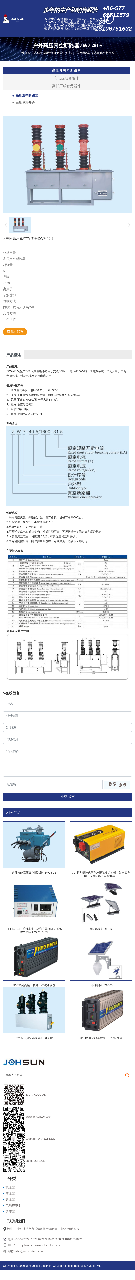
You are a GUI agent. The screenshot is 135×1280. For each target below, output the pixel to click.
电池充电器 (13, 1205)
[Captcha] (53, 784)
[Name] (67, 704)
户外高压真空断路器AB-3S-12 (34, 1038)
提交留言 (67, 797)
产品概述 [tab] (13, 355)
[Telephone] (67, 739)
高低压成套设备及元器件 (49, 52)
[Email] (67, 715)
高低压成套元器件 (66, 86)
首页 (28, 52)
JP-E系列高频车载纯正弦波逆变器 (34, 985)
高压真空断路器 (104, 52)
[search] (127, 1075)
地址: (10, 1228)
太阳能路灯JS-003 (101, 985)
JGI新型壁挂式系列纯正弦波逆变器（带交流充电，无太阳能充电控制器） (101, 874)
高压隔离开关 (25, 102)
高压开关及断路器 (79, 52)
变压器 (10, 1193)
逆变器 (10, 1211)
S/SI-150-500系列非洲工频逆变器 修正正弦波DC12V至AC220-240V (34, 930)
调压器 (10, 1199)
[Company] (67, 727)
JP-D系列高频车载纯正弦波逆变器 (101, 1038)
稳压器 (10, 1187)
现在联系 (15, 331)
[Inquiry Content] (67, 762)
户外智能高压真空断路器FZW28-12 (34, 872)
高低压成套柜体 (66, 78)
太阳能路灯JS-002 (101, 929)
